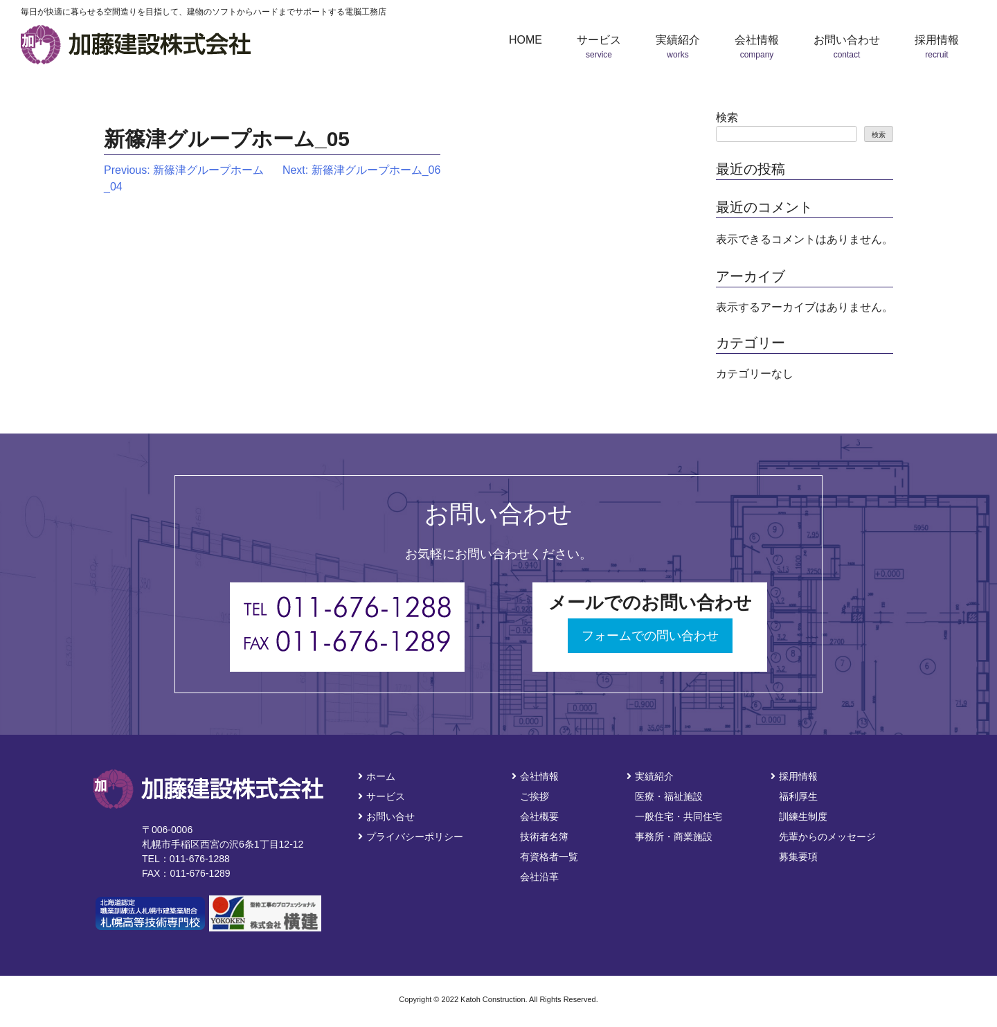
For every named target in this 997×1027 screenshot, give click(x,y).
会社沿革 (539, 876)
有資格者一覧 (549, 856)
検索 (727, 117)
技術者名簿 (544, 836)
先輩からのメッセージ (827, 836)
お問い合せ (386, 816)
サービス (381, 796)
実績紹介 (650, 776)
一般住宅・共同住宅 (678, 816)
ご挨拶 (534, 796)
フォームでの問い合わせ (650, 636)
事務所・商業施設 (673, 836)
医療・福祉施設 (669, 796)
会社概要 (539, 816)
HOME (525, 40)
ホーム (376, 776)
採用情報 (794, 776)
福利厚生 (798, 796)
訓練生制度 (803, 816)
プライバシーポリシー (410, 836)
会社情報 (535, 776)
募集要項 (798, 856)
